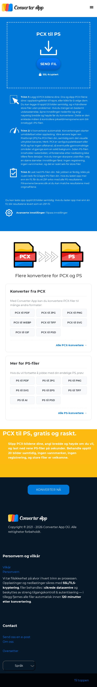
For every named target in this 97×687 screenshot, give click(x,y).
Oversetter (10, 651)
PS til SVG (22, 390)
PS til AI (22, 400)
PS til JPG (48, 380)
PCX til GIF (22, 332)
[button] (9, 212)
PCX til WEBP (22, 322)
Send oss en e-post (16, 637)
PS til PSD (48, 400)
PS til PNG (74, 380)
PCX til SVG (74, 322)
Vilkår (7, 567)
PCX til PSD (48, 332)
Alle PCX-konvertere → (71, 345)
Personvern (11, 572)
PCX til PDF (22, 312)
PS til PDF (22, 380)
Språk (19, 665)
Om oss (8, 641)
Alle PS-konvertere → (72, 413)
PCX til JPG (48, 312)
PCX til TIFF (48, 322)
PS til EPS (48, 390)
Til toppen (81, 680)
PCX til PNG (74, 312)
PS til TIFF (74, 390)
